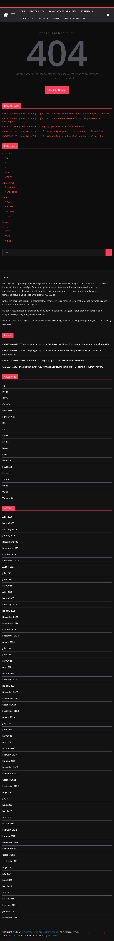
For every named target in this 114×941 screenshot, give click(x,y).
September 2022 (10, 786)
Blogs (8, 201)
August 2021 (8, 867)
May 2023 (7, 735)
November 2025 (10, 548)
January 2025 (8, 610)
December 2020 (10, 917)
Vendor (8, 235)
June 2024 (7, 654)
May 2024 (7, 660)
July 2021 (6, 873)
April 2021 (7, 892)
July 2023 (6, 723)
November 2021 (10, 848)
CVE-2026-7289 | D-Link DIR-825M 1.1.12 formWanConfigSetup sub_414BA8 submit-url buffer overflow (53, 136)
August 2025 (8, 566)
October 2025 (9, 554)
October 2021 (9, 854)
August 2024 (8, 642)
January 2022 (8, 836)
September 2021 (10, 861)
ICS (6, 162)
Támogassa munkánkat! (62, 11)
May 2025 (7, 585)
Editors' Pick (8, 182)
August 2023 (8, 717)
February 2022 (9, 829)
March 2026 (8, 523)
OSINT (8, 177)
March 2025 (8, 598)
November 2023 (10, 698)
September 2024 (10, 635)
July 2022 (6, 798)
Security (85, 11)
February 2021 (9, 905)
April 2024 (7, 667)
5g (6, 157)
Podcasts (9, 211)
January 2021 (8, 911)
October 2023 (9, 704)
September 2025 (10, 560)
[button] (92, 11)
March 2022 (8, 823)
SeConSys (10, 186)
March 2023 (8, 748)
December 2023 (10, 692)
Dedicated (24, 18)
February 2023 (9, 754)
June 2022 (7, 804)
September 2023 (10, 710)
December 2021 (10, 842)
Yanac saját (11, 191)
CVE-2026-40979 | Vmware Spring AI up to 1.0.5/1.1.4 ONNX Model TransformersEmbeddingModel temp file (56, 113)
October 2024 (9, 629)
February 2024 (9, 679)
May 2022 (7, 811)
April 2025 (7, 591)
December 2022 (10, 767)
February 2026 (9, 529)
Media (41, 18)
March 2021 (8, 898)
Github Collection (74, 18)
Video (8, 216)
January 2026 (8, 535)
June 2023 (7, 729)
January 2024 (8, 685)
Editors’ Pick (37, 11)
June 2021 (7, 880)
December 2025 (10, 541)
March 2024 (8, 673)
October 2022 (9, 779)
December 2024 (10, 617)
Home (22, 11)
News (56, 18)
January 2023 (8, 761)
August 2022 (8, 792)
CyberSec (10, 206)
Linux (8, 172)
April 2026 (7, 516)
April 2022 (7, 817)
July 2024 (6, 648)
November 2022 (10, 773)
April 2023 (7, 742)
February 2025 (9, 604)
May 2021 (7, 886)
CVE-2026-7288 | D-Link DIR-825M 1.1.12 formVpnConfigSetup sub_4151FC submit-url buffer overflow (52, 131)
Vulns (8, 240)
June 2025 (7, 579)
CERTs (8, 231)
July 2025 (6, 573)
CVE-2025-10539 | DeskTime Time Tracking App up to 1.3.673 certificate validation (43, 126)
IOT (7, 167)
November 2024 (10, 623)
